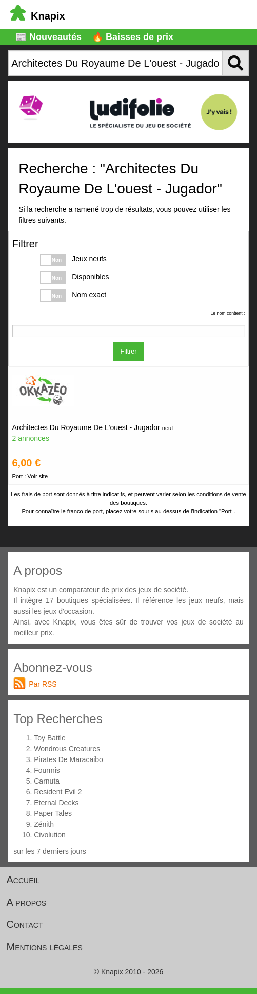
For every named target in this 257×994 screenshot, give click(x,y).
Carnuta (47, 781)
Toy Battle (49, 738)
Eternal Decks (56, 802)
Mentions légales (45, 946)
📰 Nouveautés (48, 37)
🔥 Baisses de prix (132, 37)
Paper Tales (53, 813)
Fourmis (47, 770)
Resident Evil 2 (58, 792)
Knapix (37, 16)
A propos (27, 902)
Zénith (44, 824)
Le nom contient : (227, 313)
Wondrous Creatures (67, 749)
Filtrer (129, 351)
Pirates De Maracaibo (68, 759)
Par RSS (42, 684)
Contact (25, 924)
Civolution (49, 835)
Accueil (23, 879)
